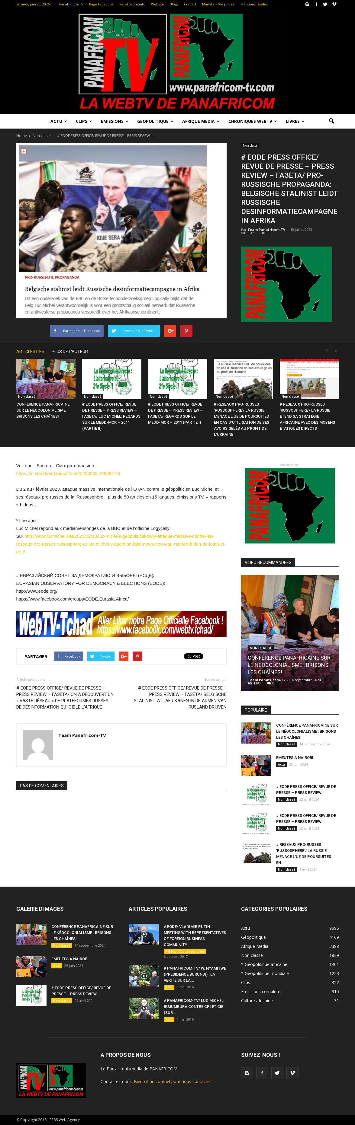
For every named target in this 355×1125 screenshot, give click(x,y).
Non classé (250, 145)
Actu (58, 121)
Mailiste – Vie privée (218, 4)
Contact (190, 4)
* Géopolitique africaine (264, 964)
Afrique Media (201, 121)
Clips (84, 121)
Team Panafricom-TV (266, 229)
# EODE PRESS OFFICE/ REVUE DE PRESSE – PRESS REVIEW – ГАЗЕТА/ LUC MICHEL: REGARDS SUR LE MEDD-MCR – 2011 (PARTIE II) (111, 416)
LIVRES (295, 121)
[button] (331, 121)
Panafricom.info (132, 4)
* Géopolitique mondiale (185, 951)
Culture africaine (257, 1000)
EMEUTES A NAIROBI (294, 757)
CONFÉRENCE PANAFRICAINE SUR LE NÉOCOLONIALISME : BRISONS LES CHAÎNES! (42, 410)
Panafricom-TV (71, 4)
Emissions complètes (261, 991)
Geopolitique (155, 121)
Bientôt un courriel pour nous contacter (172, 1081)
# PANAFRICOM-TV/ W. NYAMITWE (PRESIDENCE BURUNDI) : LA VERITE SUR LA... (195, 974)
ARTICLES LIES (30, 351)
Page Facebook (101, 4)
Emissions (114, 121)
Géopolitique (253, 937)
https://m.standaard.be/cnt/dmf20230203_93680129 (68, 473)
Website (157, 4)
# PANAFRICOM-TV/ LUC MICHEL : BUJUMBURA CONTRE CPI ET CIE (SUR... (194, 1006)
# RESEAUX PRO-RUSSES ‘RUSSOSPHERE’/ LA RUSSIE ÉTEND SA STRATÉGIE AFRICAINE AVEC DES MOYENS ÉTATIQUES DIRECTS (307, 416)
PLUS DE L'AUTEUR (70, 351)
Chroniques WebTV (252, 121)
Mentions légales (254, 4)
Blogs (174, 4)
